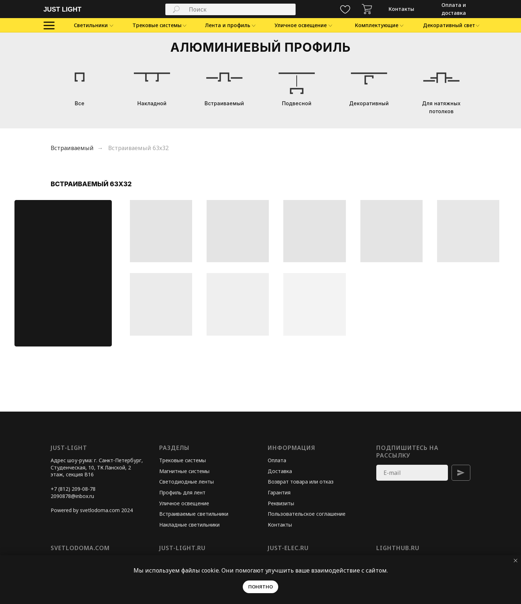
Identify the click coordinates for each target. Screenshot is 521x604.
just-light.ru (182, 548)
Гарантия (279, 492)
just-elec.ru (288, 548)
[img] (367, 9)
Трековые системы (182, 460)
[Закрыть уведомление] (515, 560)
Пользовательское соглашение (307, 513)
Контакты (280, 524)
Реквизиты (281, 503)
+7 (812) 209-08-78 (73, 488)
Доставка (280, 471)
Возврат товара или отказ (301, 481)
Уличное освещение (184, 503)
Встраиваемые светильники (193, 513)
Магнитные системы (184, 471)
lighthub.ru (397, 548)
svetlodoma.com (80, 548)
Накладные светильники (189, 524)
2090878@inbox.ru (72, 496)
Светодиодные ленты (186, 481)
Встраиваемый (72, 148)
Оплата (277, 460)
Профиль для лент (182, 492)
